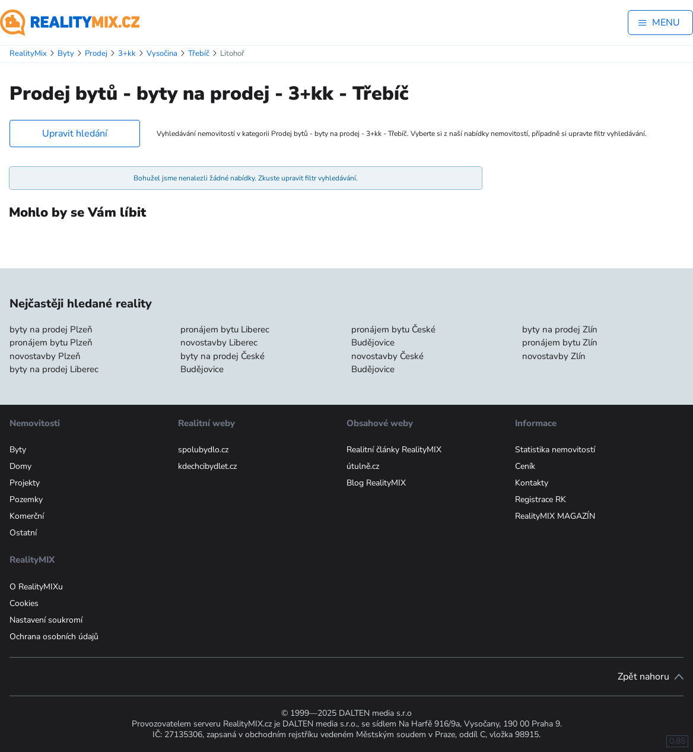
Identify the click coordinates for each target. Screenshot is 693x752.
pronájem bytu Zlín (559, 342)
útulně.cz (362, 466)
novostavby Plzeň (45, 356)
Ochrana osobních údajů (53, 636)
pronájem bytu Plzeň (51, 342)
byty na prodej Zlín (559, 329)
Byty (17, 449)
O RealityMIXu (36, 586)
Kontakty (531, 482)
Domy (20, 466)
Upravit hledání (74, 133)
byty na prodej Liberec (53, 369)
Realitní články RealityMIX (393, 449)
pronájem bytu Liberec (224, 329)
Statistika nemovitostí (555, 449)
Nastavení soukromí (45, 620)
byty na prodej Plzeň (51, 329)
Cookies (24, 603)
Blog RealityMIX (376, 482)
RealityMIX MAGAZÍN (555, 516)
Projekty (24, 482)
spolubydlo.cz (203, 449)
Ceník (525, 466)
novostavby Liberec (219, 342)
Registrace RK (540, 499)
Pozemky (26, 499)
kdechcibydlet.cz (207, 466)
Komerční (26, 516)
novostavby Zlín (554, 356)
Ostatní (23, 532)
